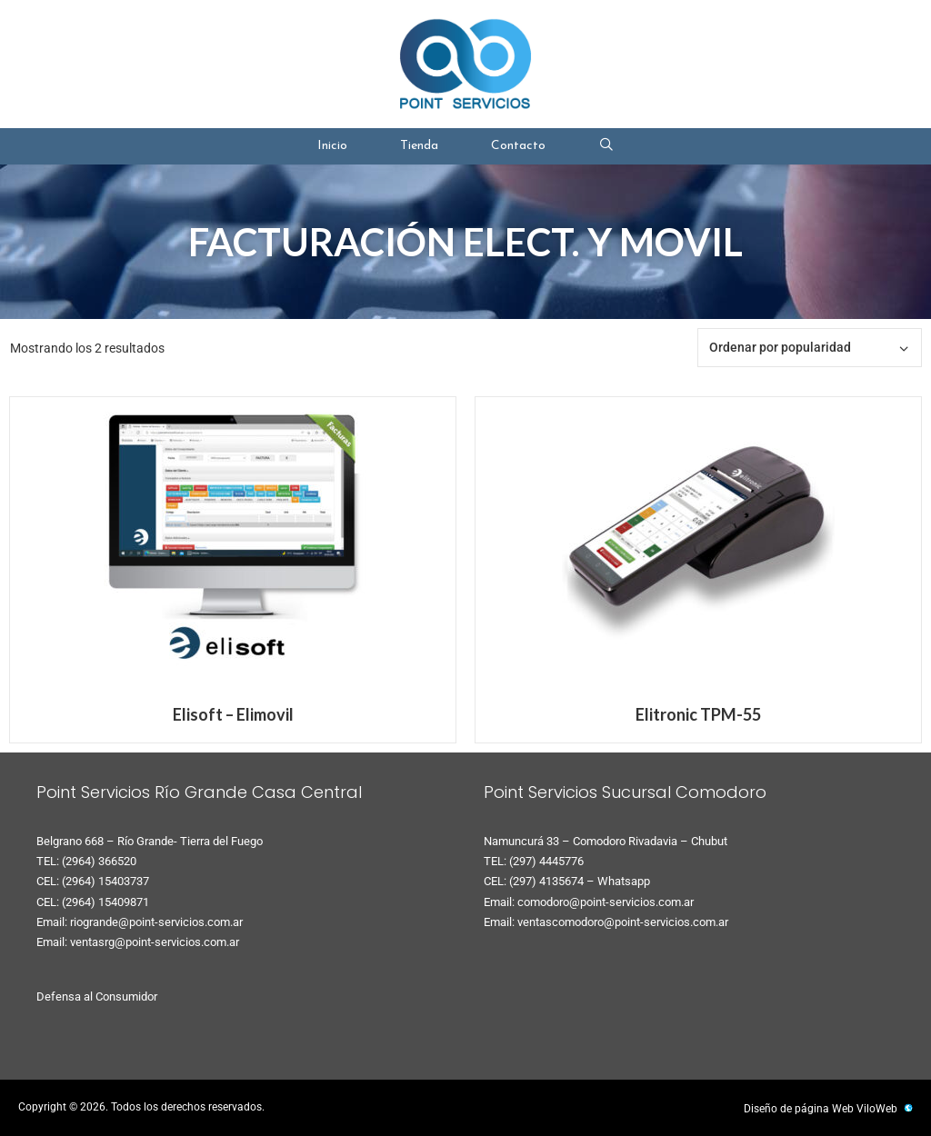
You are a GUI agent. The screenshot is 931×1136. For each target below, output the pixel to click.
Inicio (332, 146)
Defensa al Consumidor (96, 996)
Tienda (419, 146)
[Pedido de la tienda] (809, 347)
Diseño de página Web (799, 1108)
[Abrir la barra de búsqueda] (606, 146)
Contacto (518, 146)
